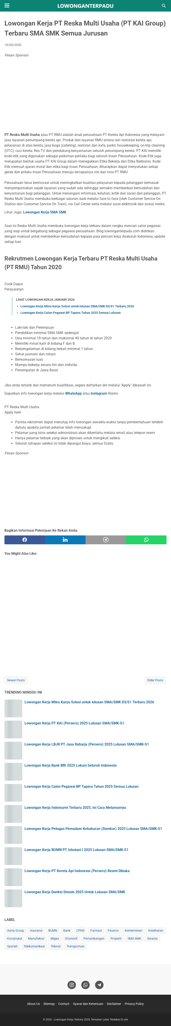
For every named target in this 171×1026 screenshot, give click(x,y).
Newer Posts (16, 680)
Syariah (12, 946)
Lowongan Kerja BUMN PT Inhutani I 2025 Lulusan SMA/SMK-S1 (76, 850)
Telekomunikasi (34, 946)
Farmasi (96, 930)
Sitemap (49, 1004)
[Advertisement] (85, 96)
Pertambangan (93, 938)
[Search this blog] (164, 5)
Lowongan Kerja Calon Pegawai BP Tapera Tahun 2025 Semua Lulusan (70, 312)
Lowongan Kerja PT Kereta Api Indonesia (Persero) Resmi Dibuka (77, 871)
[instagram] (71, 985)
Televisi (56, 946)
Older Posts (155, 680)
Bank (66, 930)
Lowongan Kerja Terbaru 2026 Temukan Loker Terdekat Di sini (91, 1019)
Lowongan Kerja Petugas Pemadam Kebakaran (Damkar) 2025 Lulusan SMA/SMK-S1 (93, 829)
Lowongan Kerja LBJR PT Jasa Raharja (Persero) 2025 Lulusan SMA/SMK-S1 (86, 744)
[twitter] (65, 539)
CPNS (80, 930)
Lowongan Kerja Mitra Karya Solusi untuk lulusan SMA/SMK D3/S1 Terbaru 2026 (77, 306)
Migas (55, 938)
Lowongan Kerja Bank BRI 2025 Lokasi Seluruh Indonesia (70, 765)
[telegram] (106, 539)
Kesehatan (155, 930)
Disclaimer (114, 1004)
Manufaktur (36, 938)
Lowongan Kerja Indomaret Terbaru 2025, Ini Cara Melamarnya (75, 807)
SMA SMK (134, 938)
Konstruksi (14, 938)
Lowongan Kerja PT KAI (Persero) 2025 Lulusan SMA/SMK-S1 (74, 723)
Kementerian (133, 930)
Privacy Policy (134, 1004)
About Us (33, 1004)
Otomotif (71, 938)
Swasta (152, 938)
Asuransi (36, 930)
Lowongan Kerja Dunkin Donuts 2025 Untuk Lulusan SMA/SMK (74, 892)
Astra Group (15, 930)
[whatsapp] (146, 539)
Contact (63, 1004)
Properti (116, 938)
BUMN (52, 930)
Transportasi (75, 946)
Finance (113, 930)
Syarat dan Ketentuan (88, 1004)
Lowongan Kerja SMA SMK (44, 212)
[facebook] (24, 539)
